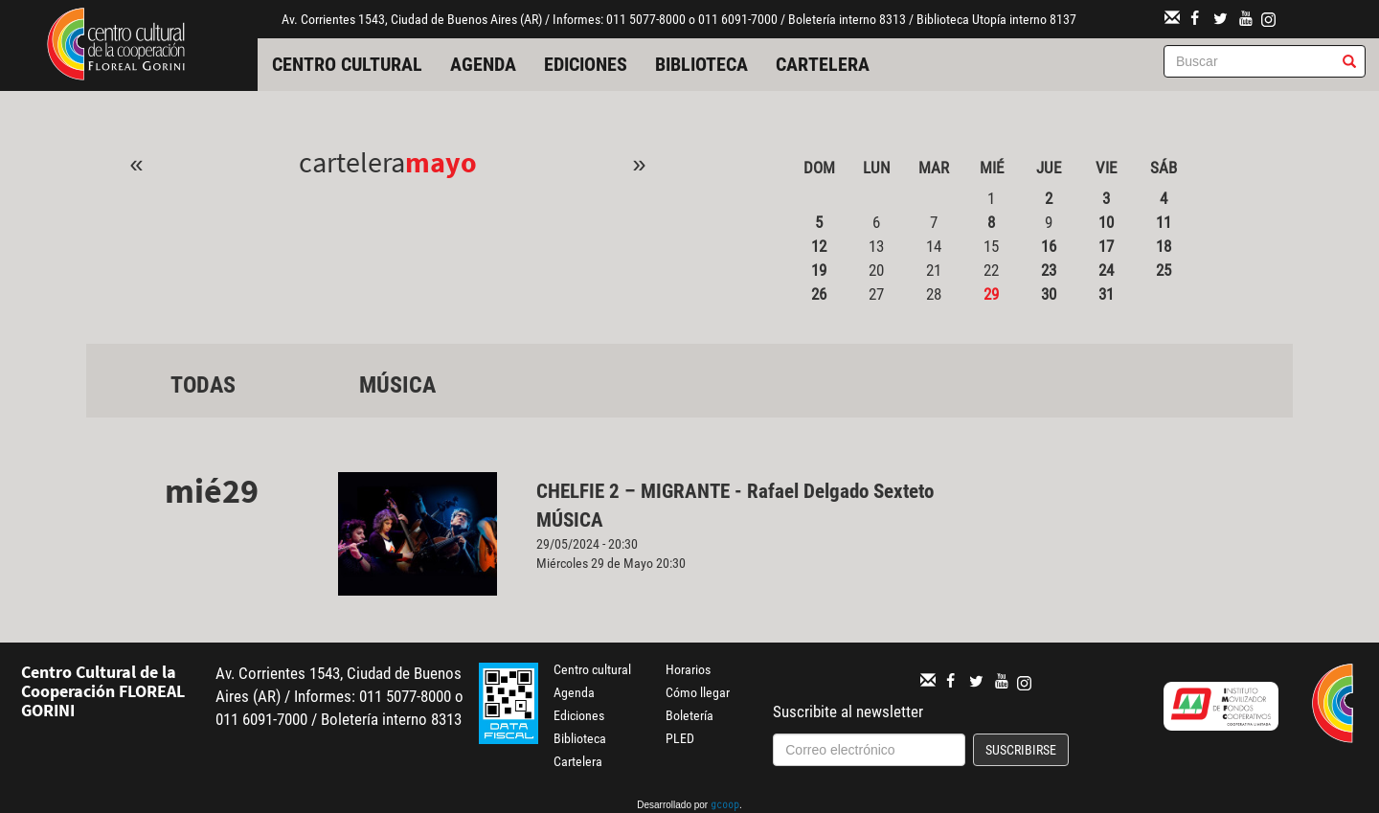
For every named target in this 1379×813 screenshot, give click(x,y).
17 (1106, 246)
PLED (680, 738)
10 (1106, 222)
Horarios (688, 669)
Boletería (689, 715)
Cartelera (823, 64)
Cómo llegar (698, 692)
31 (1106, 294)
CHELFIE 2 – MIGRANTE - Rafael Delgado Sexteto (735, 491)
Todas (203, 385)
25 (1163, 270)
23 (1048, 270)
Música (397, 385)
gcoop (725, 806)
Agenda (483, 64)
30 (1048, 294)
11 (1163, 222)
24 (1106, 270)
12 (818, 246)
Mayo (441, 162)
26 (818, 294)
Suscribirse (1020, 749)
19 (818, 270)
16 (1048, 246)
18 (1163, 246)
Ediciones (585, 64)
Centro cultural (347, 64)
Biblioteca (701, 64)
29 (991, 294)
